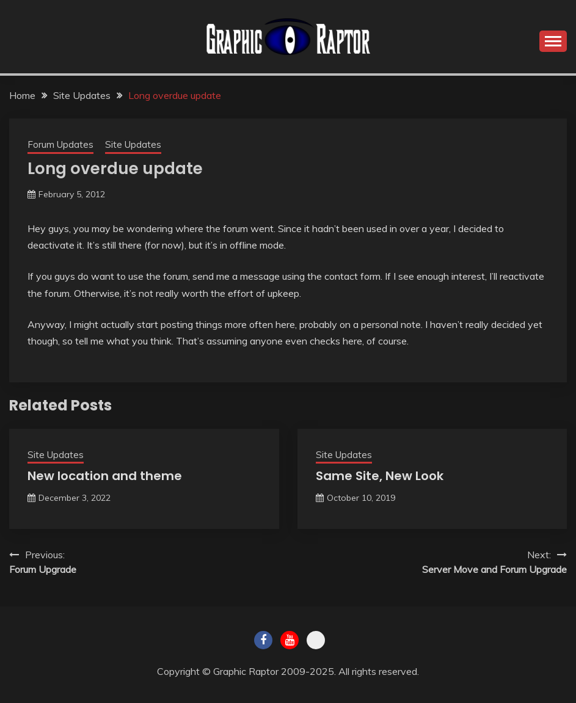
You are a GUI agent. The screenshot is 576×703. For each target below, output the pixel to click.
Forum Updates (60, 144)
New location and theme (104, 475)
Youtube (289, 640)
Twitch (316, 640)
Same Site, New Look (379, 475)
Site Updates (133, 144)
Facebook (263, 640)
